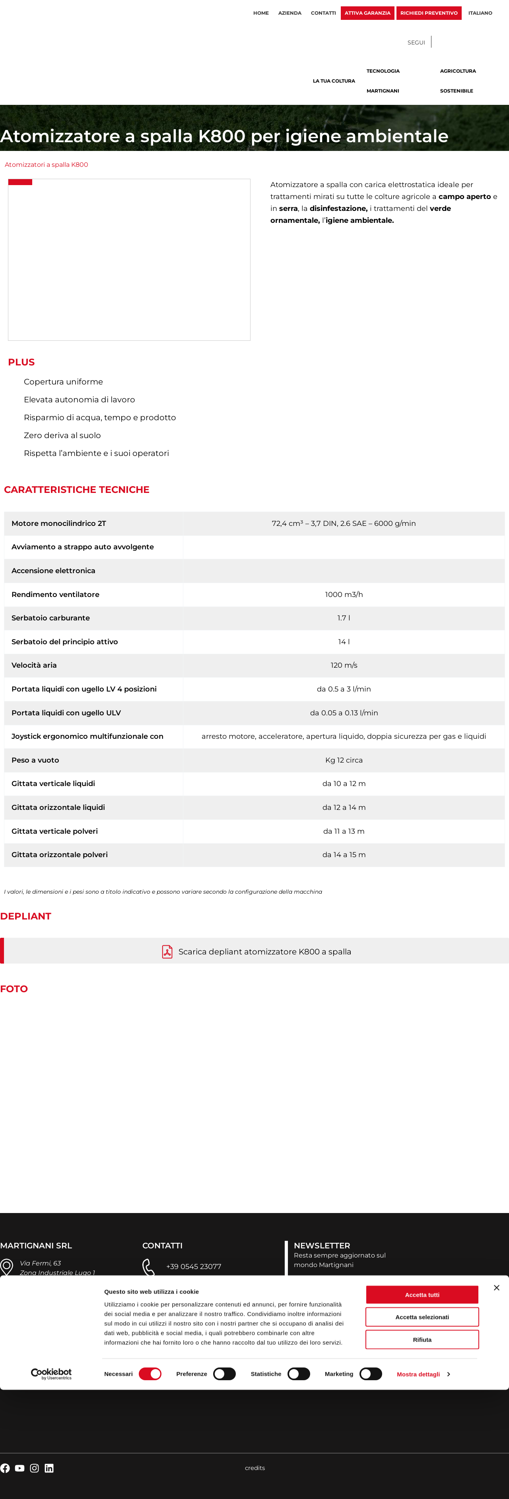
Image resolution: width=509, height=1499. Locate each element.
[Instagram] (477, 42)
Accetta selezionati (422, 1426)
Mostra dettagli (418, 1483)
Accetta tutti (422, 1403)
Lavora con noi (307, 1355)
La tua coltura (334, 81)
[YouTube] (461, 42)
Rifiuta (422, 1448)
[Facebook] (445, 42)
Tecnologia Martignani (383, 81)
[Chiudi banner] (496, 1396)
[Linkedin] (493, 42)
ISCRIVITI (321, 1284)
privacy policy (41, 1377)
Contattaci (301, 1341)
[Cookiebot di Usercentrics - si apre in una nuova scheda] (51, 1483)
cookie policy (89, 1377)
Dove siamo (303, 1328)
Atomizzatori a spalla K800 (46, 164)
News (294, 1314)
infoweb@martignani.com (213, 1292)
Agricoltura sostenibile (458, 81)
